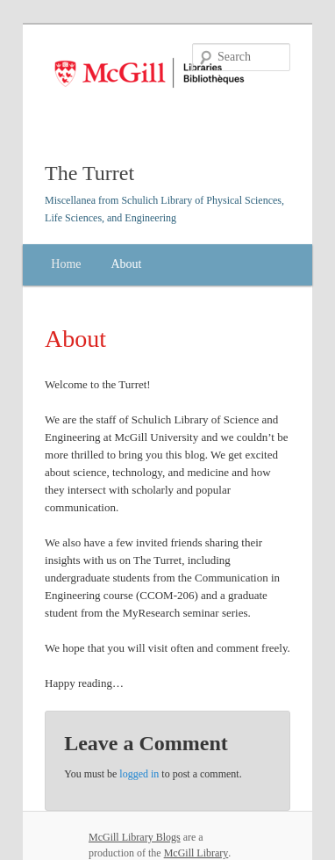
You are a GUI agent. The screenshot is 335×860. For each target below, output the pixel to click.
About (125, 264)
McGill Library (196, 853)
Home (66, 264)
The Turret (89, 173)
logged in (139, 774)
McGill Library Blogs (135, 837)
